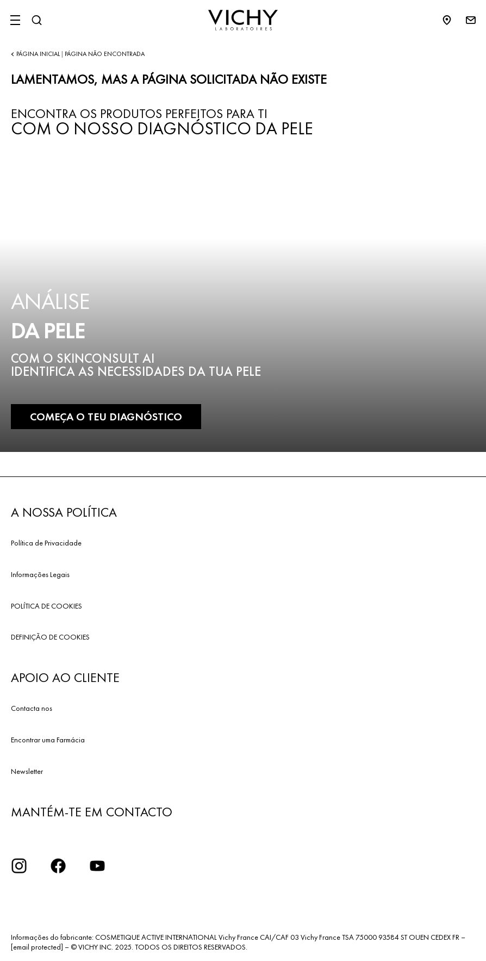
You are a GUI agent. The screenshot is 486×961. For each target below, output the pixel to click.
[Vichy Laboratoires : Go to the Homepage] (243, 20)
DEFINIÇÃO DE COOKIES (50, 637)
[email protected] (37, 947)
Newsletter (27, 771)
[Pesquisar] (36, 20)
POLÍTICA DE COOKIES (46, 606)
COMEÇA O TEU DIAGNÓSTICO (106, 417)
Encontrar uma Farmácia (48, 740)
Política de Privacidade (46, 543)
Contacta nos (31, 708)
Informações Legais (40, 574)
